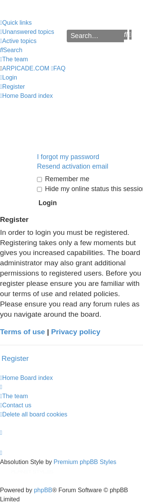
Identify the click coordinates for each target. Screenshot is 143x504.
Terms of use (22, 332)
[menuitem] (27, 32)
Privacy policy (75, 332)
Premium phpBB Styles (85, 462)
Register (15, 358)
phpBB (43, 490)
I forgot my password (68, 157)
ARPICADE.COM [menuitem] (26, 68)
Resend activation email (72, 166)
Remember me (63, 179)
